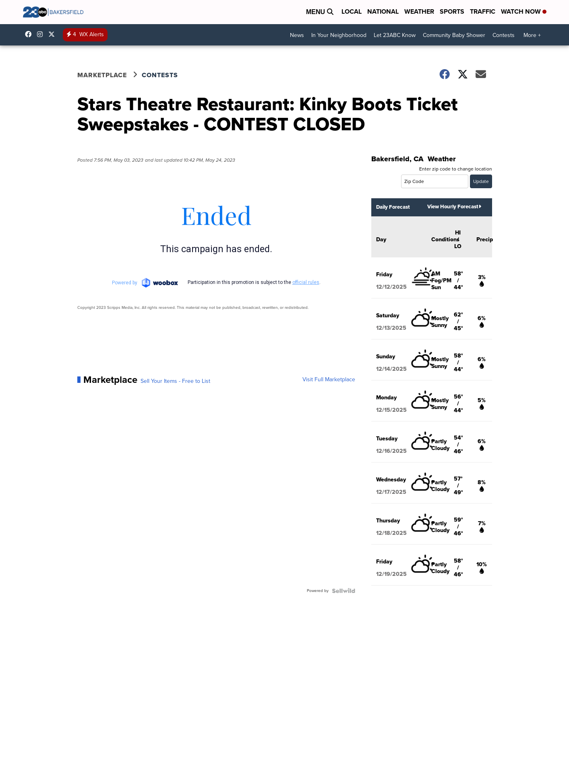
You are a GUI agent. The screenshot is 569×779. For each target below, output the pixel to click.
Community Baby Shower (454, 35)
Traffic (482, 11)
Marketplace (102, 75)
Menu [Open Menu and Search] (319, 11)
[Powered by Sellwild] (343, 591)
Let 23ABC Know (395, 35)
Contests (503, 35)
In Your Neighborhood (338, 35)
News (297, 35)
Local (351, 11)
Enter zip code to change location (455, 169)
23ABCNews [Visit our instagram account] (42, 34)
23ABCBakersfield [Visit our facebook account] (30, 34)
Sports (452, 11)
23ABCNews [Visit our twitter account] (53, 34)
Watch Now (523, 11)
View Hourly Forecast (454, 206)
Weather (419, 11)
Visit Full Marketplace (328, 379)
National (383, 11)
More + (532, 35)
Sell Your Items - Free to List (175, 381)
